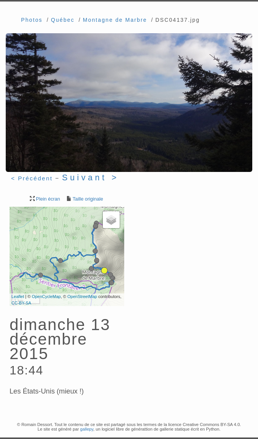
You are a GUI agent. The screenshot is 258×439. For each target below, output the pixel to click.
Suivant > (90, 177)
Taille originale (84, 199)
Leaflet (17, 296)
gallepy (86, 429)
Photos (31, 20)
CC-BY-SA (21, 303)
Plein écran (44, 199)
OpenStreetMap (82, 296)
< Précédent (32, 178)
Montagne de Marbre (115, 20)
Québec (63, 20)
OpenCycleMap (46, 296)
